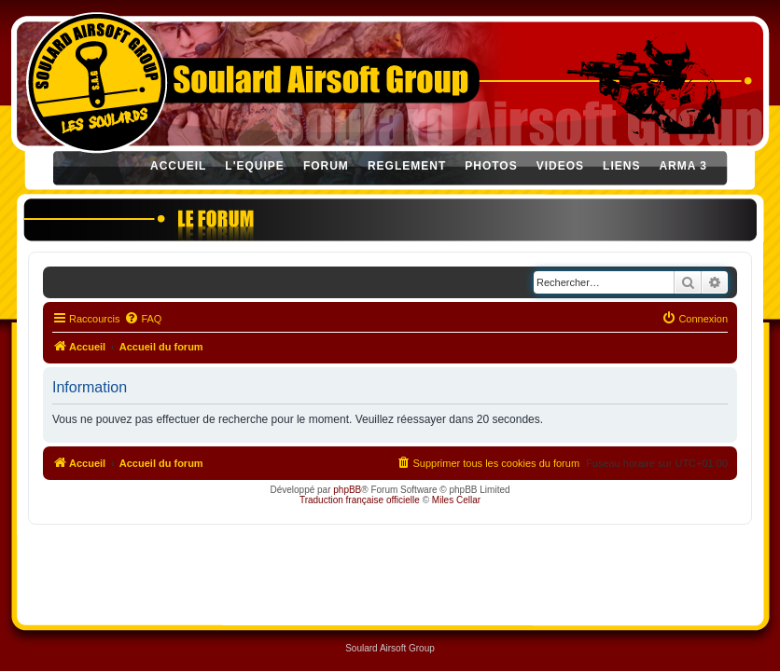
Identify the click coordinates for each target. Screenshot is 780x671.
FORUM (326, 165)
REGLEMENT (407, 165)
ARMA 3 (683, 165)
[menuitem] (142, 319)
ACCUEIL (178, 165)
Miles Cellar (456, 500)
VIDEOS (560, 165)
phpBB (347, 490)
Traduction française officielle (359, 500)
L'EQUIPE (255, 165)
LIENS (621, 165)
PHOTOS (491, 165)
